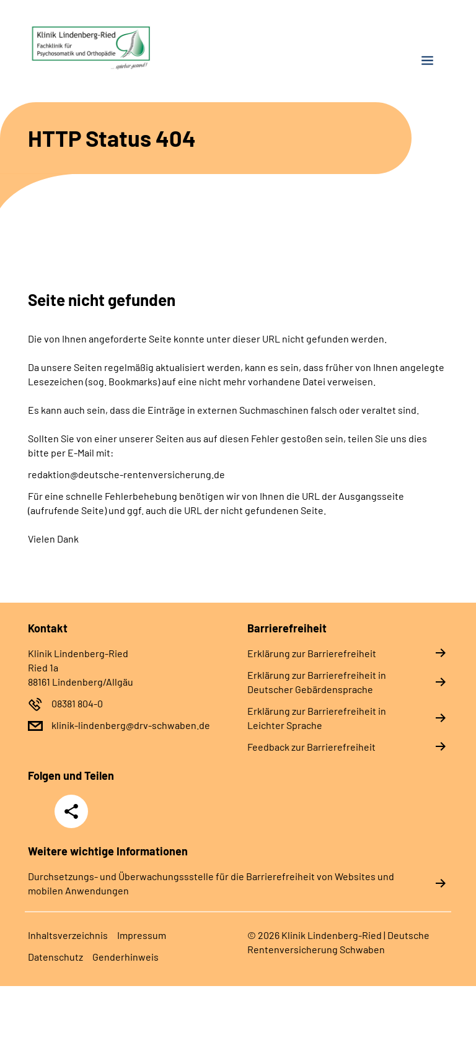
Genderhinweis (125, 957)
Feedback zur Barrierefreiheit (311, 747)
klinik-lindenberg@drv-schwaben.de (130, 725)
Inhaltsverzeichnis (68, 935)
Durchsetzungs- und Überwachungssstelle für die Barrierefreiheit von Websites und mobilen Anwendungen (211, 883)
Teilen (71, 811)
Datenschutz (55, 957)
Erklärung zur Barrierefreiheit (311, 653)
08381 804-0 (77, 703)
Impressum (141, 935)
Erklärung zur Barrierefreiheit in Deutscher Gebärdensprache (316, 682)
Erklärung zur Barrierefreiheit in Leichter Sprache (316, 718)
